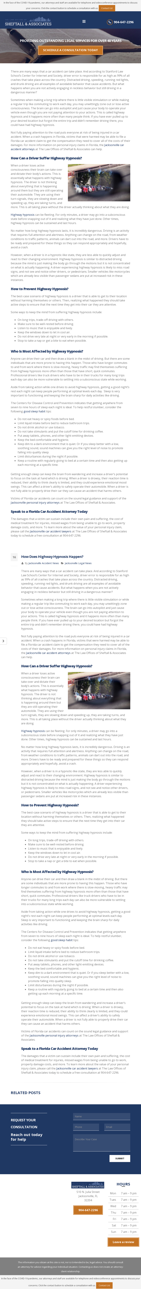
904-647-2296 (124, 22)
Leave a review (123, 1238)
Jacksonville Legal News (78, 560)
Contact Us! (107, 8)
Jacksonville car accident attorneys (48, 650)
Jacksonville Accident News (43, 560)
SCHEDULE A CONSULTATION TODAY (70, 49)
